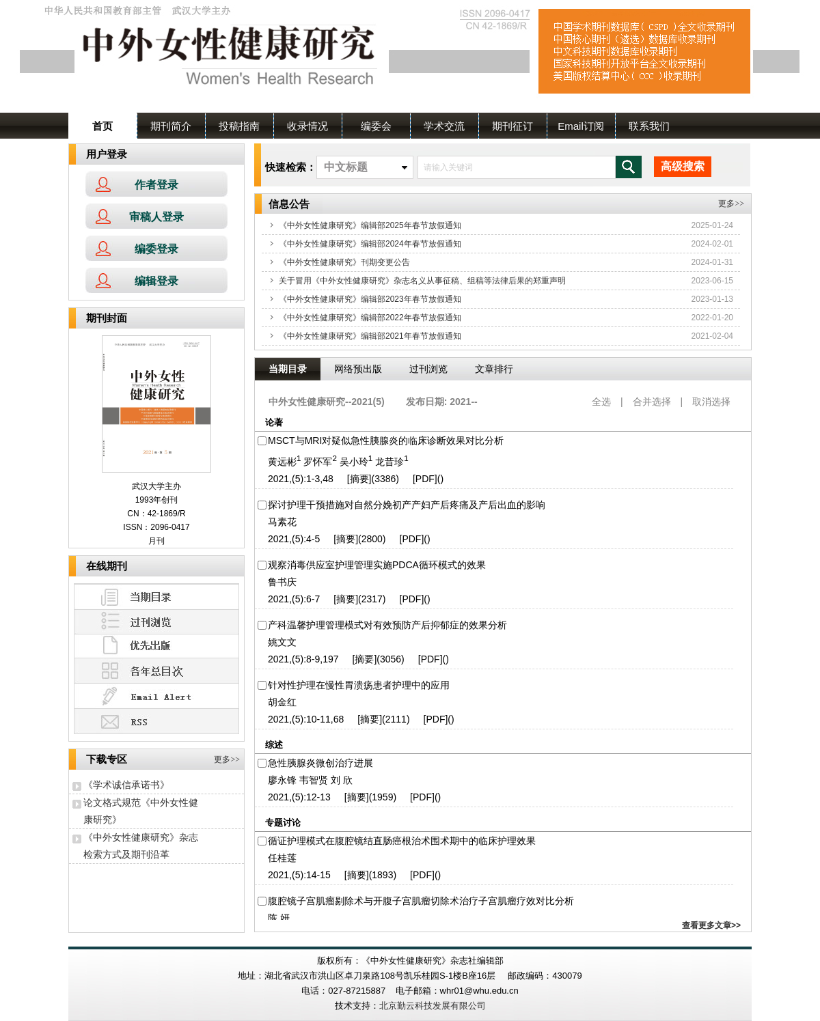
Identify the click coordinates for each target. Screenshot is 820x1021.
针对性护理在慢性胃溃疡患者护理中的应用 (359, 685)
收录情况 (307, 126)
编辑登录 (156, 281)
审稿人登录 (156, 217)
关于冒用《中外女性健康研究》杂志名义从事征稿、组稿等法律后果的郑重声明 (422, 280)
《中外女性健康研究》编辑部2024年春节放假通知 (370, 244)
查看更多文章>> (711, 925)
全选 (601, 401)
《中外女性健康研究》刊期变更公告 (344, 262)
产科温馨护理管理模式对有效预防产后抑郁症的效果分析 (387, 624)
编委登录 (156, 249)
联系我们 (649, 126)
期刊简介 (170, 126)
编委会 (376, 126)
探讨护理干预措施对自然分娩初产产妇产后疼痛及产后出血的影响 (406, 504)
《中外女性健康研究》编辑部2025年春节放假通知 (370, 225)
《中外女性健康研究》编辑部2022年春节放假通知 (370, 317)
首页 (102, 126)
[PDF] (425, 478)
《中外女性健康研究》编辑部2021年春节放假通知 (370, 336)
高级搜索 (683, 166)
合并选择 (652, 401)
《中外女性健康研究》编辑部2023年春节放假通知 (370, 299)
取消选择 (711, 401)
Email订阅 (581, 126)
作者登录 (156, 185)
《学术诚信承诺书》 (126, 784)
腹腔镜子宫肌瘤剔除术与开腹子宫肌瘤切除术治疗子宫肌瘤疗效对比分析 (421, 900)
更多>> (229, 759)
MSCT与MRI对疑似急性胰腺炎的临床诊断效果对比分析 (386, 440)
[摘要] (359, 478)
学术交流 (444, 126)
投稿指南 (239, 126)
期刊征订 (512, 126)
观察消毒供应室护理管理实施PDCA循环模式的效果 (377, 564)
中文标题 (346, 167)
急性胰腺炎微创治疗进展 (320, 762)
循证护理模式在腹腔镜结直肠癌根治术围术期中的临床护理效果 (402, 840)
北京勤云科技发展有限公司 (432, 1006)
